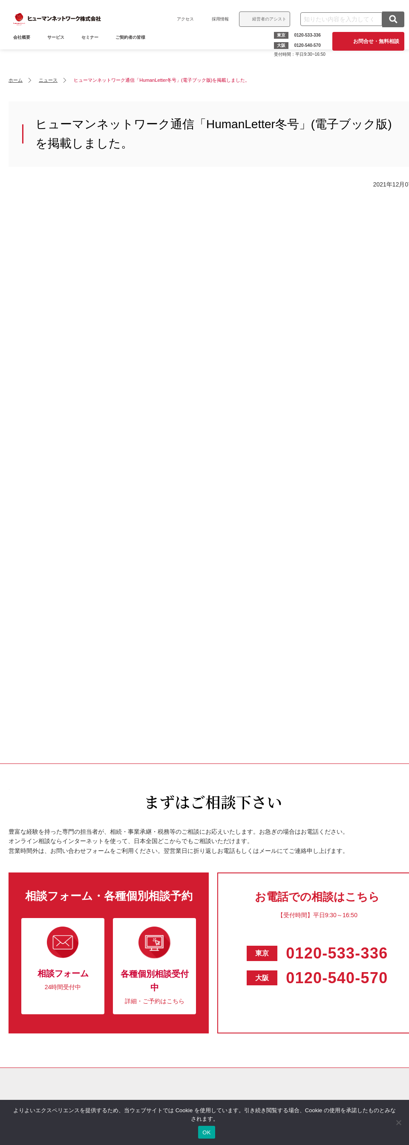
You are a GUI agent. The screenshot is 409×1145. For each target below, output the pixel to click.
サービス (59, 50)
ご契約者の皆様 (134, 50)
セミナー (93, 50)
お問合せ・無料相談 (372, 41)
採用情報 (216, 19)
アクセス (181, 19)
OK (206, 1132)
